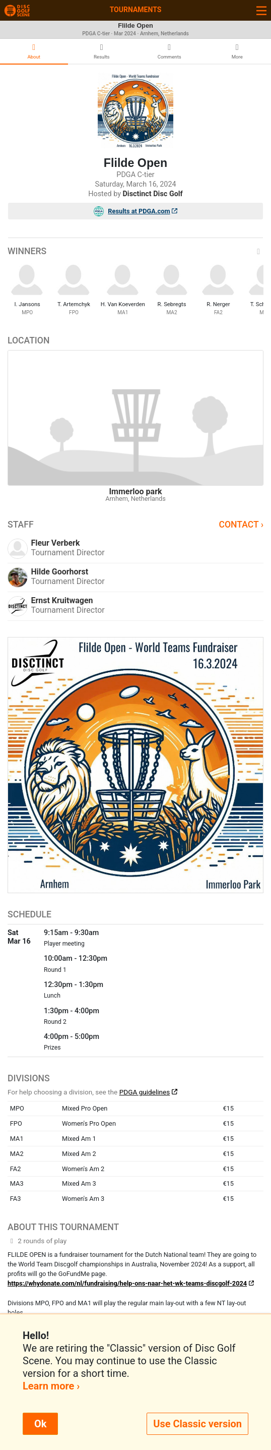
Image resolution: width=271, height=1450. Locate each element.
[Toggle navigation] (261, 10)
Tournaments (136, 10)
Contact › (241, 524)
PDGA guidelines (144, 1092)
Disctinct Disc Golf (153, 194)
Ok (40, 1424)
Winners (135, 251)
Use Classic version (197, 1424)
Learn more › (51, 1386)
